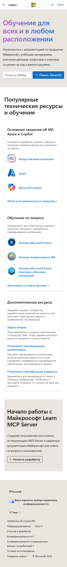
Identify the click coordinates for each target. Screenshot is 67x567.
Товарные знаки (16, 556)
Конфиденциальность (19, 536)
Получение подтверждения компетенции (26, 347)
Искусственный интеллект (36, 159)
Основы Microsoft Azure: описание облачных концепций (35, 272)
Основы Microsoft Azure (35, 243)
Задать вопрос (17, 327)
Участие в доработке (19, 531)
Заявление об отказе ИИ (21, 521)
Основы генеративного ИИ (37, 257)
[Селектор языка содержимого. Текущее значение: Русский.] (15, 492)
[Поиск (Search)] (48, 75)
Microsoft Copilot (30, 188)
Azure (22, 173)
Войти (60, 4)
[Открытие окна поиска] (52, 5)
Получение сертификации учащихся (32, 371)
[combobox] (17, 75)
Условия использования (20, 551)
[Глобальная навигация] (3, 5)
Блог (37, 526)
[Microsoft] (33, 5)
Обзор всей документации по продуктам (32, 201)
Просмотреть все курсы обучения (28, 285)
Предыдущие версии (19, 526)
